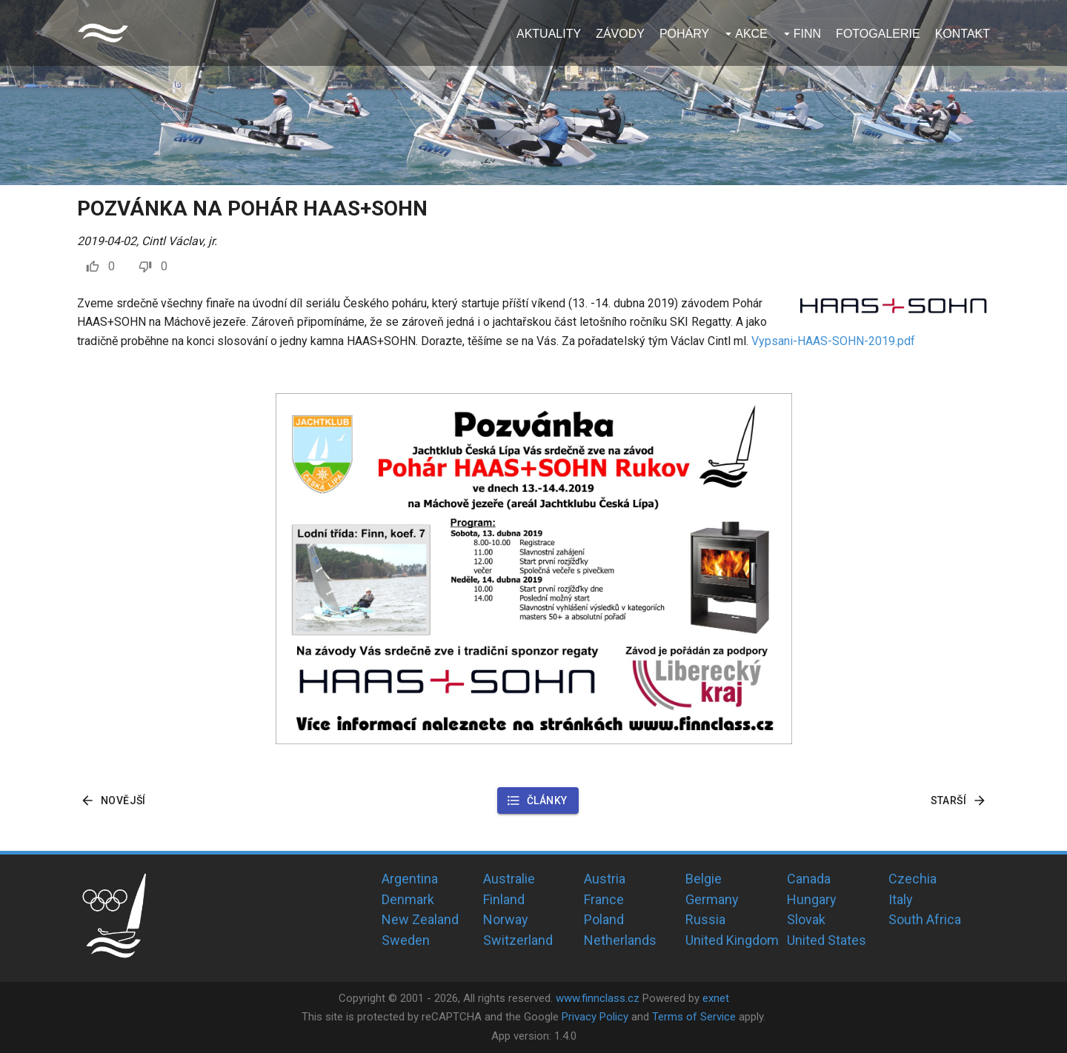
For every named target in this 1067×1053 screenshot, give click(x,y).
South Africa (924, 919)
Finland (504, 899)
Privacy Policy (595, 1016)
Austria (604, 878)
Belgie (703, 878)
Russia (705, 919)
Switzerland (518, 940)
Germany (712, 899)
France (604, 899)
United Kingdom (732, 940)
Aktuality (548, 33)
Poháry (684, 33)
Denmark (408, 899)
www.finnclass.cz (597, 998)
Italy (900, 899)
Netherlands (620, 940)
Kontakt (962, 33)
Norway (505, 919)
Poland (604, 919)
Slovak (806, 919)
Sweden (406, 940)
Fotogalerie (878, 33)
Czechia (912, 878)
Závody (620, 33)
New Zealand (420, 919)
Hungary (812, 899)
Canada (809, 878)
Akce (751, 33)
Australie (509, 878)
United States (826, 940)
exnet (715, 998)
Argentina (410, 878)
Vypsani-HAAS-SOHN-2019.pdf (833, 341)
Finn (807, 33)
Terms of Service (694, 1016)
